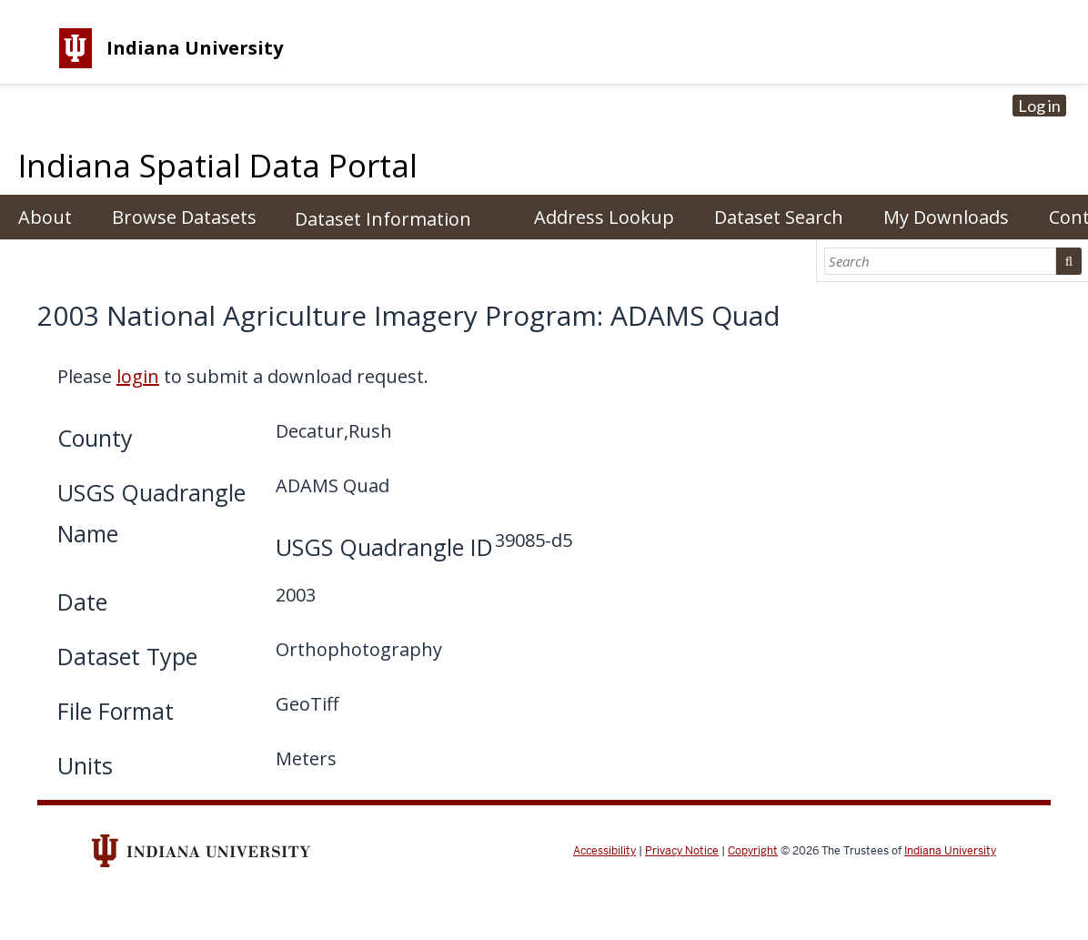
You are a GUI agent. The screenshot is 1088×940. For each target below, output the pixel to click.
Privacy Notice (682, 851)
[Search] (940, 261)
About (45, 217)
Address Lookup (604, 217)
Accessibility (604, 851)
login (137, 376)
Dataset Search (778, 217)
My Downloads (946, 217)
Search (1068, 261)
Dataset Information (383, 219)
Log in (1039, 106)
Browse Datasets (184, 217)
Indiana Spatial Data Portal (218, 165)
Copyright (753, 851)
